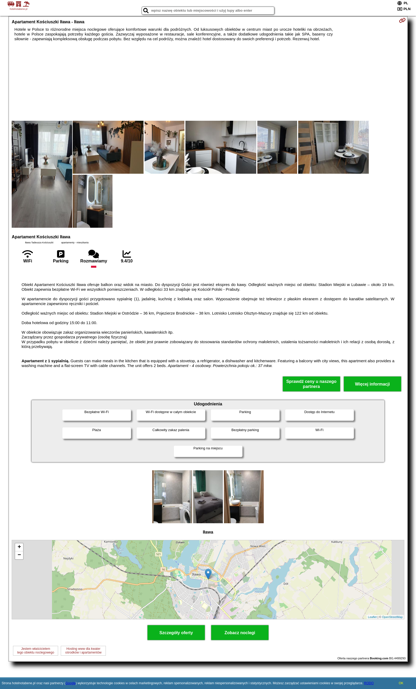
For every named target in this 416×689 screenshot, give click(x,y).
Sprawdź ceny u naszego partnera (311, 384)
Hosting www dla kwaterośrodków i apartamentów (83, 650)
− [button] (19, 555)
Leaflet (372, 617)
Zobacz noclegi (239, 632)
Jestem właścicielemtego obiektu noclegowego (35, 650)
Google (70, 683)
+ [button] (19, 547)
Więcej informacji (372, 384)
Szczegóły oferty (176, 632)
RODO (369, 683)
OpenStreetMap (392, 617)
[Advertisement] (208, 81)
